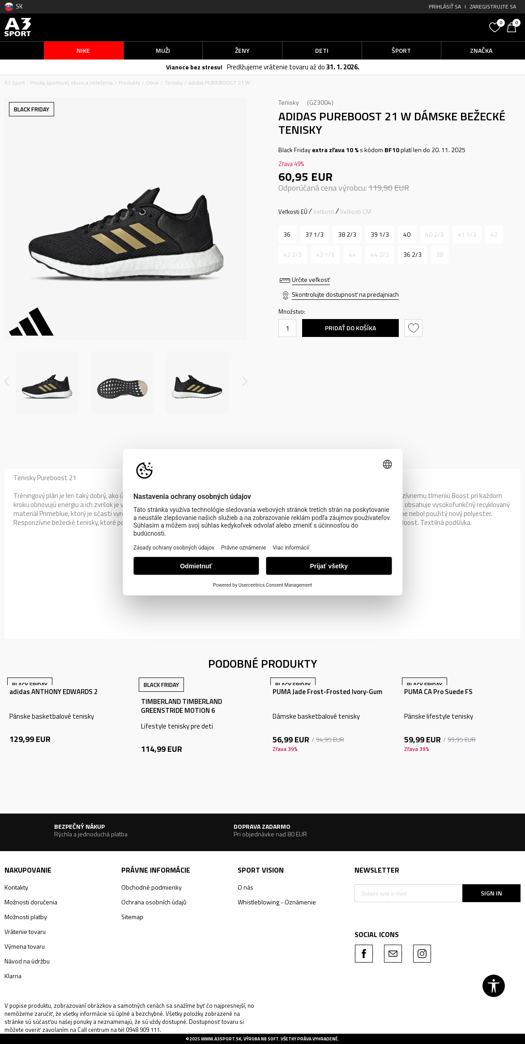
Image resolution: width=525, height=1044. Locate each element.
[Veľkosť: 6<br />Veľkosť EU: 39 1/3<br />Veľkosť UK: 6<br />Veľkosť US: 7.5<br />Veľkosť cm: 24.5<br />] (380, 234)
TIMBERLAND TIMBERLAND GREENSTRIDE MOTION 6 (181, 706)
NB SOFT (269, 1038)
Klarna (12, 975)
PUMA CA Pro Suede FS (438, 691)
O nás (245, 887)
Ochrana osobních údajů (153, 902)
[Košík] (514, 26)
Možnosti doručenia (30, 902)
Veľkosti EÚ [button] (292, 211)
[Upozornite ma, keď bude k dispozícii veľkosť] (434, 234)
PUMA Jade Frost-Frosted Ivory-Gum (327, 691)
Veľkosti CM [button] (355, 211)
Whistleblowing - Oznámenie (277, 902)
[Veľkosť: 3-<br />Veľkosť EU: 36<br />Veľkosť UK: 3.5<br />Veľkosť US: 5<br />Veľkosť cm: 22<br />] (287, 234)
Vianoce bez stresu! (194, 67)
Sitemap (132, 916)
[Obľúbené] (496, 26)
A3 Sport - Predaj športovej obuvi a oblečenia (58, 82)
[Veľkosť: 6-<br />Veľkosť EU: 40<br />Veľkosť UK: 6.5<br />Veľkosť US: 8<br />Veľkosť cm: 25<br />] (407, 234)
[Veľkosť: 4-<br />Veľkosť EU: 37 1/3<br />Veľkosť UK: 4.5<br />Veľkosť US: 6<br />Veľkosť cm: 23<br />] (314, 234)
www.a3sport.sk (221, 1038)
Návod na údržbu (27, 961)
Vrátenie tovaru (25, 931)
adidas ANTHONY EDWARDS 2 (53, 691)
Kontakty (16, 887)
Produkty (129, 82)
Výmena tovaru (24, 946)
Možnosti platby (25, 916)
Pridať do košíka (350, 327)
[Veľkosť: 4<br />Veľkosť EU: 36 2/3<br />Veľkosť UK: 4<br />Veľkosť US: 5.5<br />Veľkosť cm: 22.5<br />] (412, 255)
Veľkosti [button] (323, 211)
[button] (419, 27)
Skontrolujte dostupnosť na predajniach (345, 294)
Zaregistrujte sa (493, 6)
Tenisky (174, 82)
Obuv (152, 82)
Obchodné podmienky (151, 887)
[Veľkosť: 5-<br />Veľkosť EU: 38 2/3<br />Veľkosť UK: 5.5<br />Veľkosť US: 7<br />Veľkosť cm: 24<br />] (347, 234)
